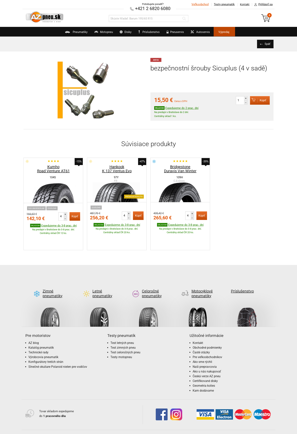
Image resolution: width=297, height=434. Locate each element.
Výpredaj (234, 32)
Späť (267, 43)
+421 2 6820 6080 (153, 8)
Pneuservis (178, 33)
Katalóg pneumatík (41, 329)
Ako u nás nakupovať (207, 353)
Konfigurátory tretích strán (45, 344)
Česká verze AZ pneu (206, 358)
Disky (121, 33)
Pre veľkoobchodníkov (207, 339)
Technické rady (38, 334)
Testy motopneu (121, 339)
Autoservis (207, 33)
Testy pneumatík (222, 4)
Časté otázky (201, 334)
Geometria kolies (204, 368)
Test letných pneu (122, 325)
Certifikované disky (205, 363)
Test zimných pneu (123, 329)
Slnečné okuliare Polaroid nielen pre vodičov (57, 349)
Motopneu (95, 33)
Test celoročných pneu (125, 334)
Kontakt (244, 4)
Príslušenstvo (150, 32)
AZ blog (33, 325)
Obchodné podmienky (207, 329)
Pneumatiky (64, 33)
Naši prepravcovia (205, 349)
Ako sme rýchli (202, 344)
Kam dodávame (203, 372)
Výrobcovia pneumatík (43, 339)
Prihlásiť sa (262, 4)
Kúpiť (256, 100)
